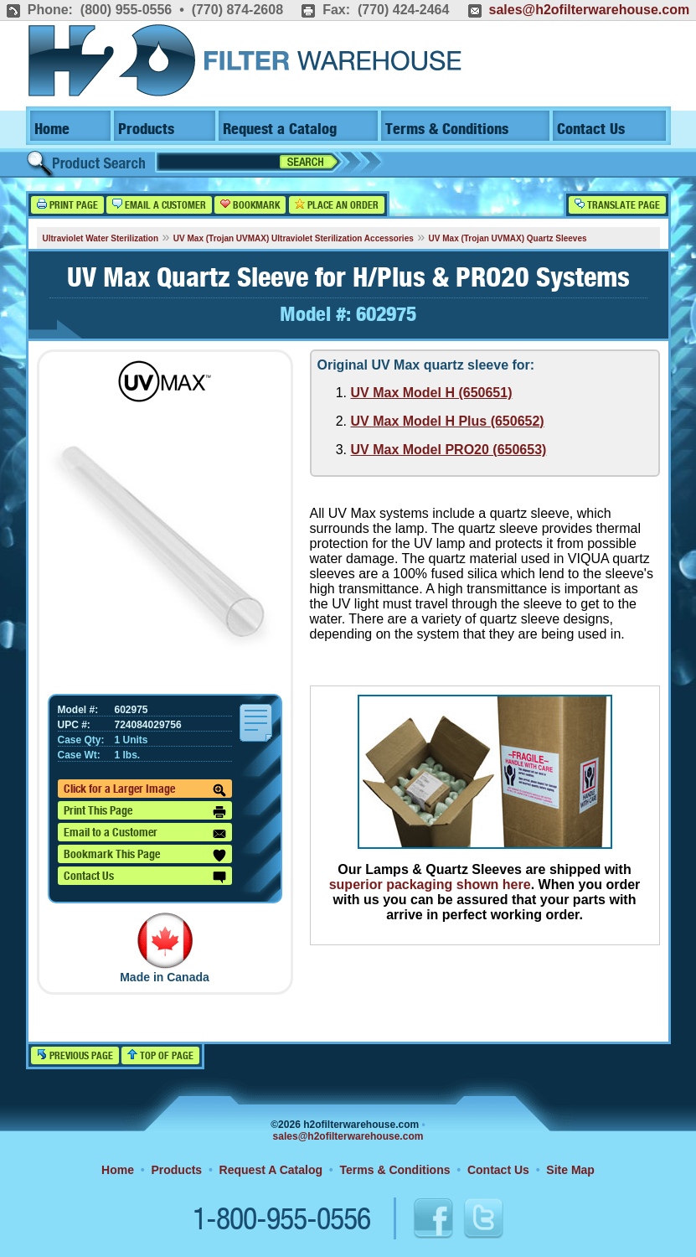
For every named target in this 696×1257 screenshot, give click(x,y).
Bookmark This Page (145, 855)
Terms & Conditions (446, 129)
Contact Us (591, 129)
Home (52, 129)
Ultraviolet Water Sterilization (101, 238)
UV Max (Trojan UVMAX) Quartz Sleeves (508, 238)
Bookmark (250, 205)
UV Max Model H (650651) (432, 392)
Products (146, 129)
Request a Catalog (280, 129)
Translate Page (617, 205)
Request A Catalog (270, 1170)
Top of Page (160, 1055)
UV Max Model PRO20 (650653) (449, 449)
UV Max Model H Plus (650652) (447, 421)
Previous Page (75, 1055)
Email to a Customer (145, 834)
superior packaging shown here (430, 884)
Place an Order (337, 205)
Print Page (67, 205)
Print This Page (145, 812)
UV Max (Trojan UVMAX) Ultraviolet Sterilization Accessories (293, 238)
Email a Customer (159, 205)
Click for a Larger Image (145, 790)
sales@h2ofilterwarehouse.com (588, 10)
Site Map (570, 1170)
